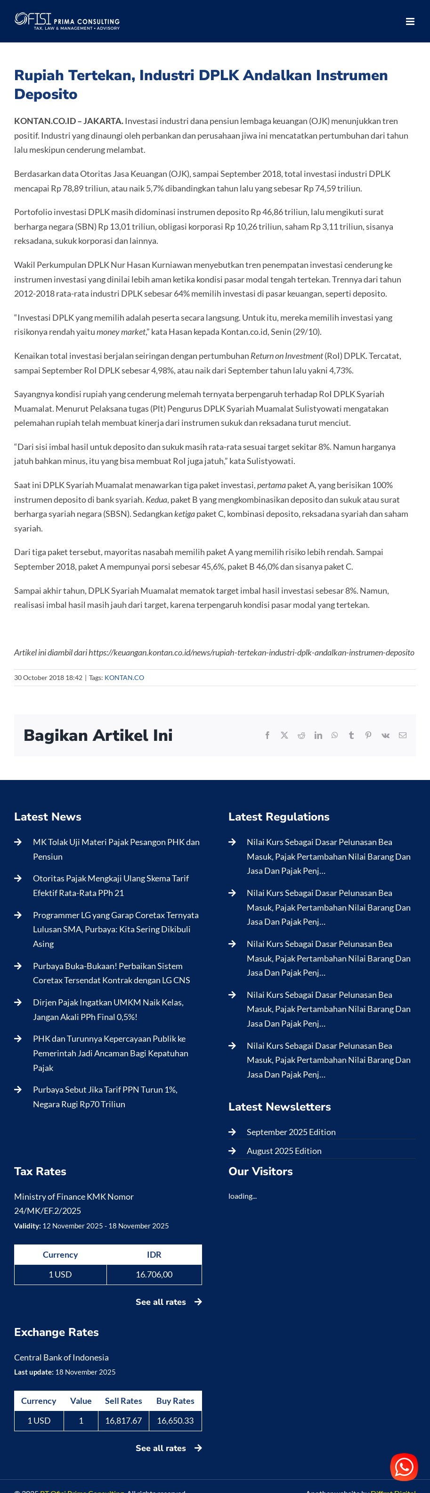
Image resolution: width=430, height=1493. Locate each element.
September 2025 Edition (291, 1132)
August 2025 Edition (284, 1150)
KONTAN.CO (124, 677)
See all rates (169, 1302)
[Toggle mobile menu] (411, 21)
